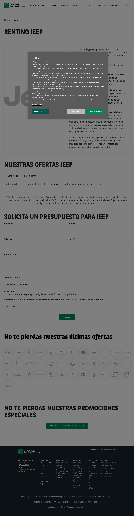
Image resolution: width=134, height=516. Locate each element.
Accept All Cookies (95, 111)
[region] (68, 85)
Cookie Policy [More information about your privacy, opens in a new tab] (37, 104)
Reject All (75, 111)
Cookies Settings (40, 111)
